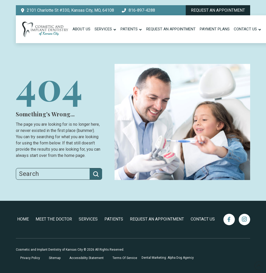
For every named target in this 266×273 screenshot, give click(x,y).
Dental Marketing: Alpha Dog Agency (168, 257)
